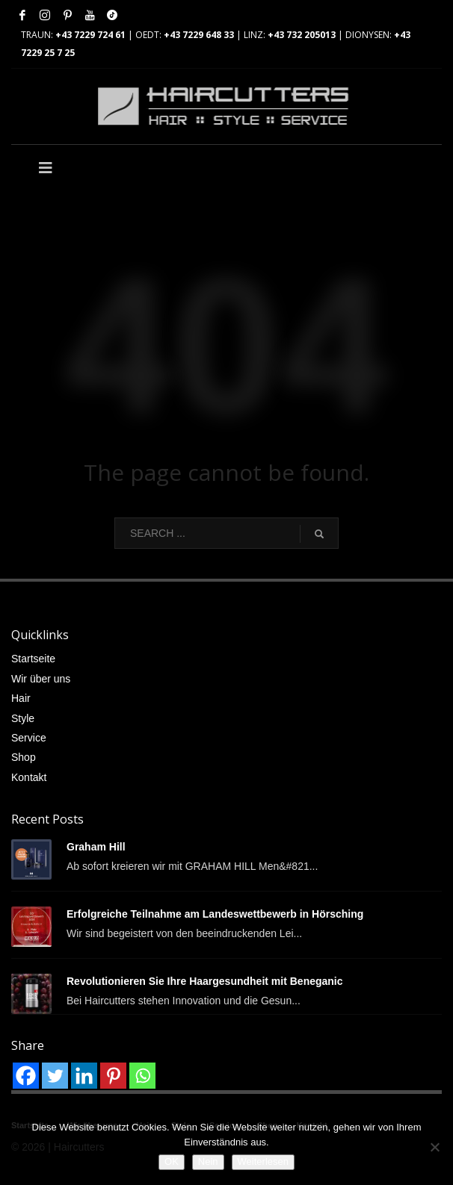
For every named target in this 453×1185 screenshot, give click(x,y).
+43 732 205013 (302, 34)
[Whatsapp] (142, 1076)
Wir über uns (40, 679)
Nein (208, 1161)
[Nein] (434, 1146)
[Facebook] (26, 1076)
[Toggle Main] (119, 168)
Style (22, 718)
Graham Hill (96, 847)
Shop (23, 757)
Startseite (33, 659)
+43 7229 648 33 (199, 34)
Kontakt (28, 777)
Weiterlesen (263, 1161)
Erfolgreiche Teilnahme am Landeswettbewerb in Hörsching (215, 914)
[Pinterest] (113, 1076)
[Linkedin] (84, 1076)
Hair (21, 698)
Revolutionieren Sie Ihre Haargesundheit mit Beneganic (205, 981)
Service (28, 738)
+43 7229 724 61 (90, 34)
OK (171, 1161)
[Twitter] (55, 1076)
